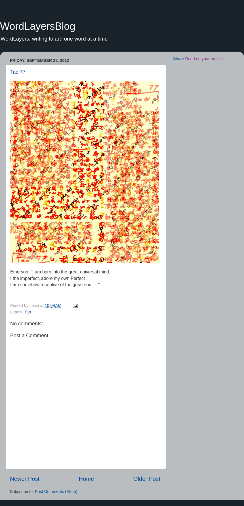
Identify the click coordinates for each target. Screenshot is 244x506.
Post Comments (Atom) (56, 491)
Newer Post (24, 479)
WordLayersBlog (37, 26)
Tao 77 (18, 72)
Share (178, 58)
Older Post (146, 479)
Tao (27, 312)
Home (86, 479)
